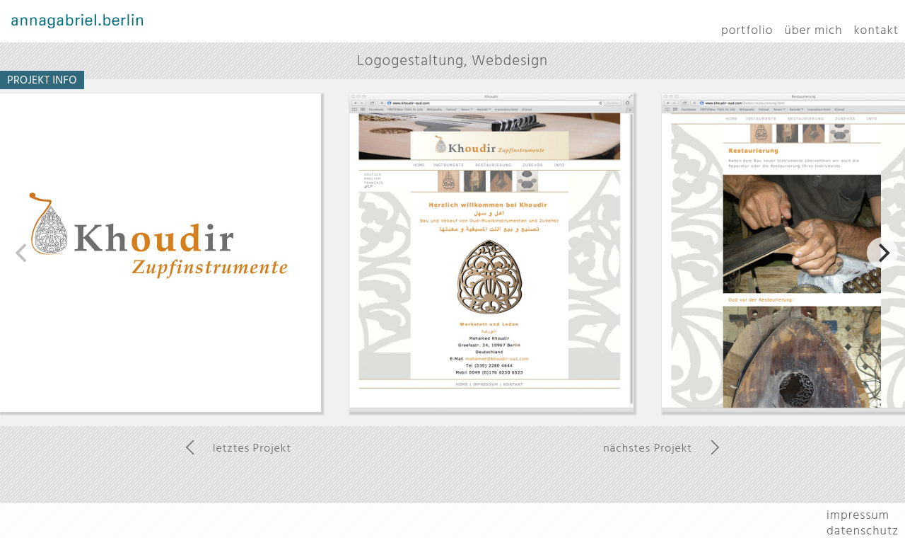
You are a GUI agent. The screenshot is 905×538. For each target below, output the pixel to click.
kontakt (876, 30)
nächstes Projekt (647, 448)
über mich (814, 30)
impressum (858, 515)
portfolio (747, 30)
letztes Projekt (252, 448)
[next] (882, 252)
